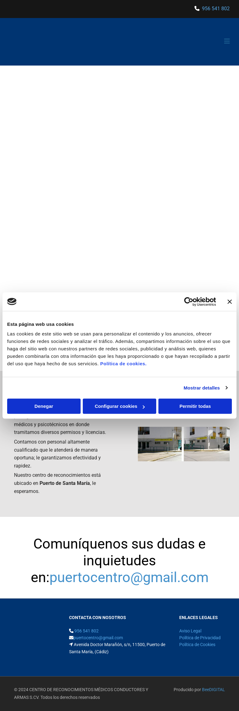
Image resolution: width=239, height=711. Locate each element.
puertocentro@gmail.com (129, 577)
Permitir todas (195, 406)
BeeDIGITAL (213, 689)
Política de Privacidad (200, 637)
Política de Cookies (197, 644)
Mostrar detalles (202, 387)
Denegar (44, 406)
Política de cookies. (123, 363)
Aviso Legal (190, 630)
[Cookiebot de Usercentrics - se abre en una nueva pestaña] (189, 301)
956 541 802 (216, 8)
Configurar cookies (120, 406)
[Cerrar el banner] (229, 301)
